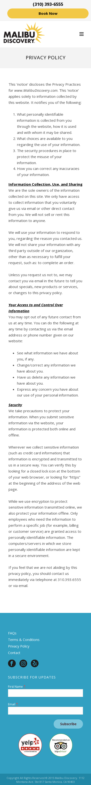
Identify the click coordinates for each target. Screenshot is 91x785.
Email (13, 704)
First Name (17, 686)
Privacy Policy (18, 646)
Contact (14, 652)
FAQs (12, 633)
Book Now (48, 13)
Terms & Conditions (24, 639)
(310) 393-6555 (48, 4)
